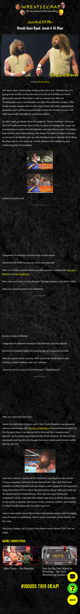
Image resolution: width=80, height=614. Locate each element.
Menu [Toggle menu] (73, 599)
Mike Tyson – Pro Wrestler (18, 568)
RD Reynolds (43, 81)
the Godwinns (22, 273)
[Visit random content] (72, 588)
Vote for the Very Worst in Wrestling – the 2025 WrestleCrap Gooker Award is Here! (59, 573)
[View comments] (72, 577)
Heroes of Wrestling (39, 428)
